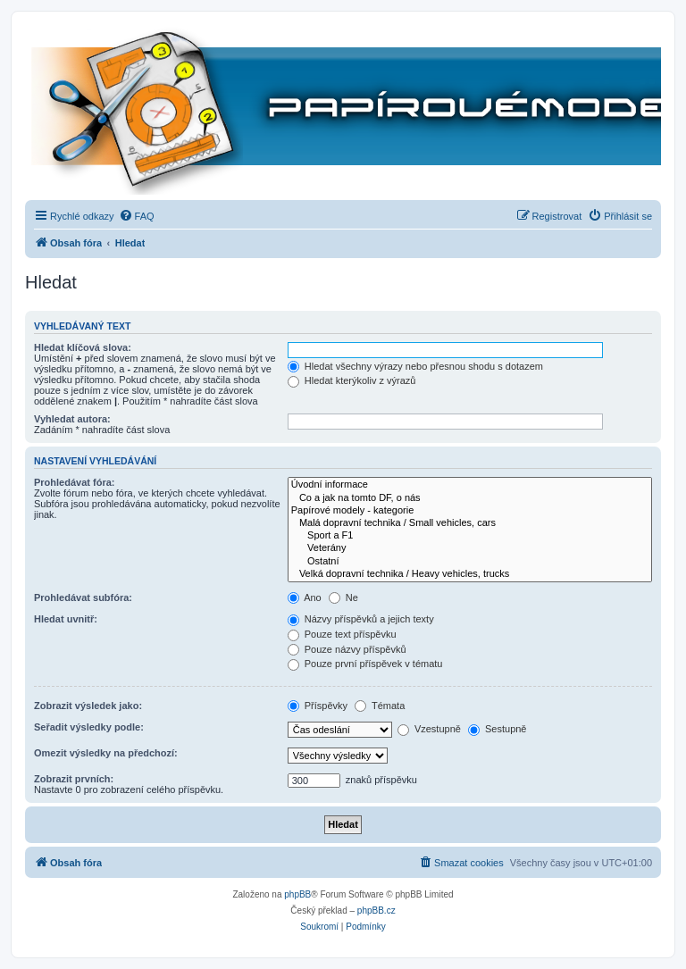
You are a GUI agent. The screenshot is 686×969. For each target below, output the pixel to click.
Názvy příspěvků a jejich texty (361, 619)
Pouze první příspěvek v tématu (365, 663)
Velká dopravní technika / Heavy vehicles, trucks (469, 574)
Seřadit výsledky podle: (89, 727)
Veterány (469, 548)
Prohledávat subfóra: (83, 597)
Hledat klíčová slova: (82, 347)
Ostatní (469, 562)
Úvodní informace (469, 485)
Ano (305, 597)
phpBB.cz (376, 910)
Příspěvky (317, 705)
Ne (343, 597)
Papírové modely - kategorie (469, 511)
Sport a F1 (469, 536)
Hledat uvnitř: (65, 619)
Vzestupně (429, 728)
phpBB (297, 894)
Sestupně (497, 728)
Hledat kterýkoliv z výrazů (352, 380)
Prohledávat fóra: (74, 482)
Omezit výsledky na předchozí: (106, 753)
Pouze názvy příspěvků (347, 649)
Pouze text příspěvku (342, 634)
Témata (380, 705)
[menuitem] (137, 216)
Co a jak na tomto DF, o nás (469, 498)
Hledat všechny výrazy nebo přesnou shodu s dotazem (415, 366)
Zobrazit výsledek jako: (88, 705)
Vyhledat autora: (72, 418)
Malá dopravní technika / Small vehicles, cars (469, 523)
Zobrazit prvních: (73, 778)
